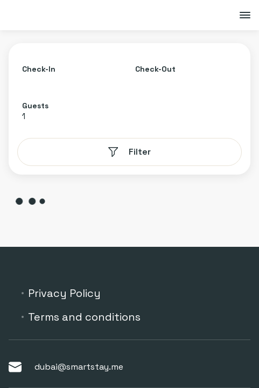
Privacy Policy (64, 293)
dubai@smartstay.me (66, 367)
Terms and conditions (84, 316)
